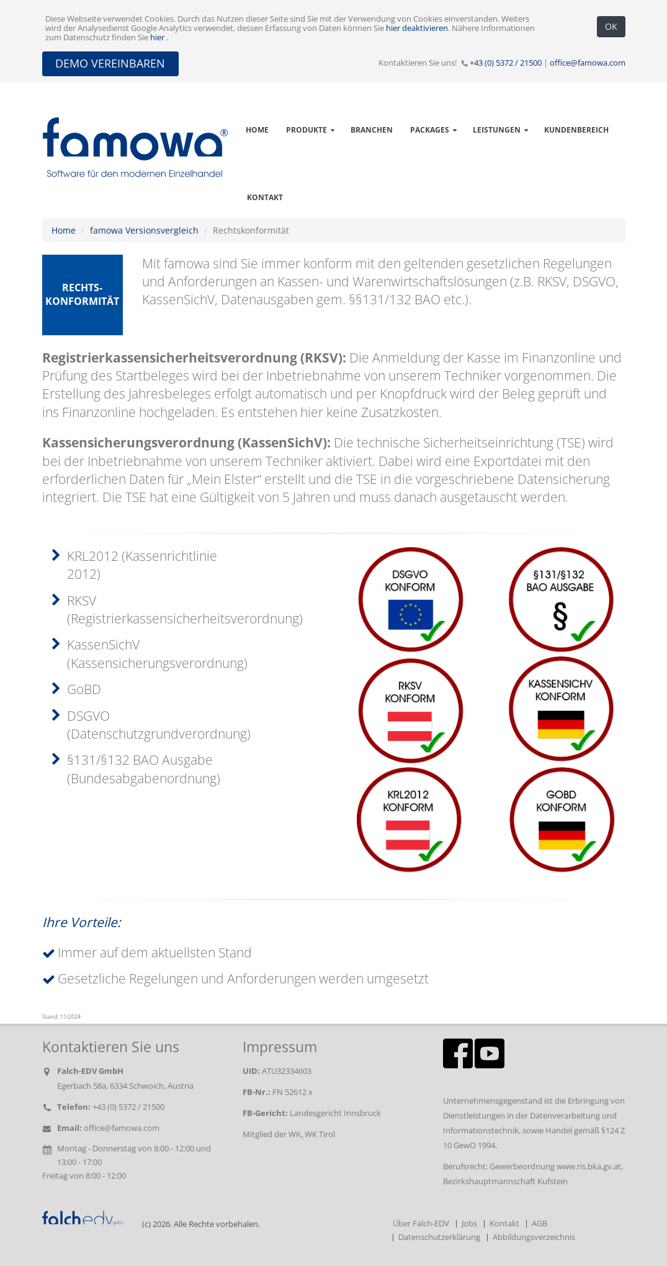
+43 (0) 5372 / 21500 (506, 63)
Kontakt (265, 197)
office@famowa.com (587, 63)
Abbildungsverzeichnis (534, 1237)
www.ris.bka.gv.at (589, 1166)
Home (63, 230)
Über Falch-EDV (421, 1223)
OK (611, 26)
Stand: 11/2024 (61, 1017)
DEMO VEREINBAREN (110, 63)
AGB (539, 1223)
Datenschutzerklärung (439, 1237)
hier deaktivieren (417, 28)
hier (158, 37)
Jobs (469, 1223)
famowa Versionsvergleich (144, 230)
